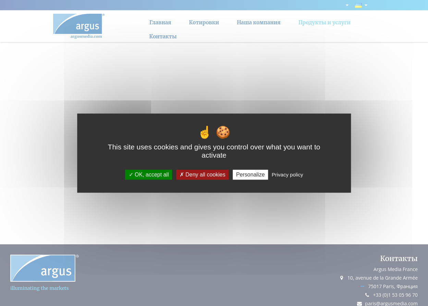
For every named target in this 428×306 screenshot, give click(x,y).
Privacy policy (287, 175)
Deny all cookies (202, 175)
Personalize (250, 175)
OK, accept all (149, 175)
